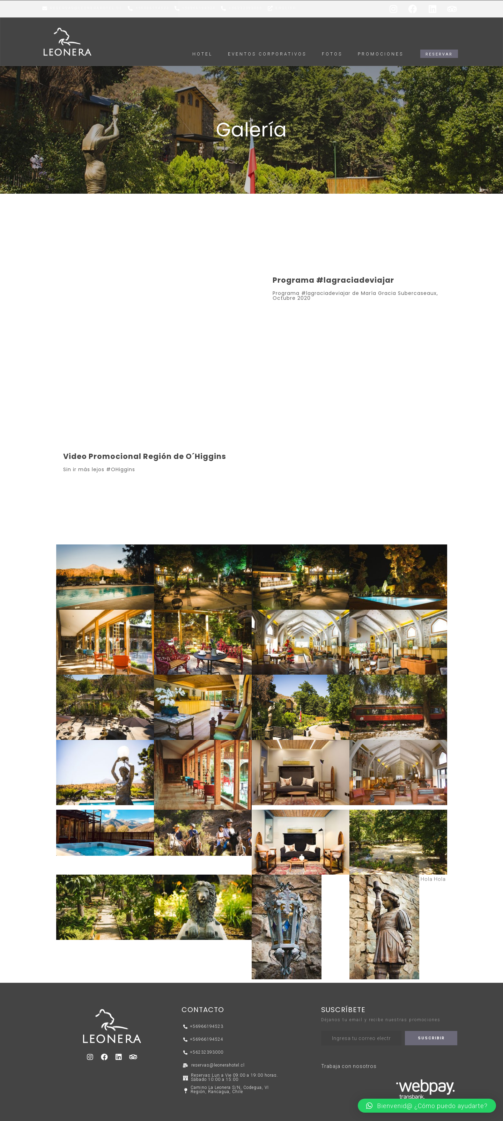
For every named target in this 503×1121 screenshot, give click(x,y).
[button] (439, 54)
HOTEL (202, 54)
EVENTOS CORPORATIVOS (267, 54)
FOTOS (332, 54)
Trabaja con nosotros (349, 1066)
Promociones (381, 54)
